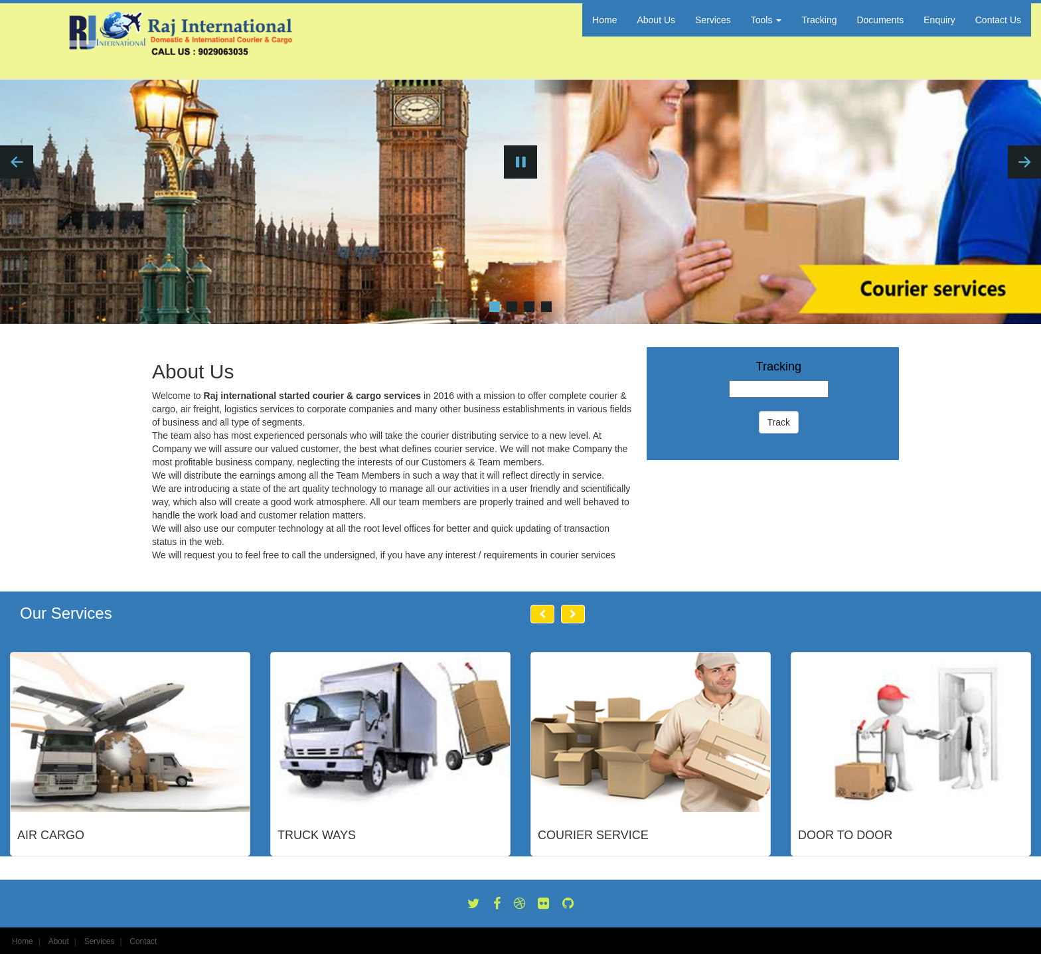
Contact (143, 941)
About (58, 941)
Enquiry (939, 20)
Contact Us (998, 20)
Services (713, 20)
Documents (880, 20)
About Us (656, 20)
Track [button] (778, 422)
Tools (766, 20)
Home (604, 20)
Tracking (819, 20)
